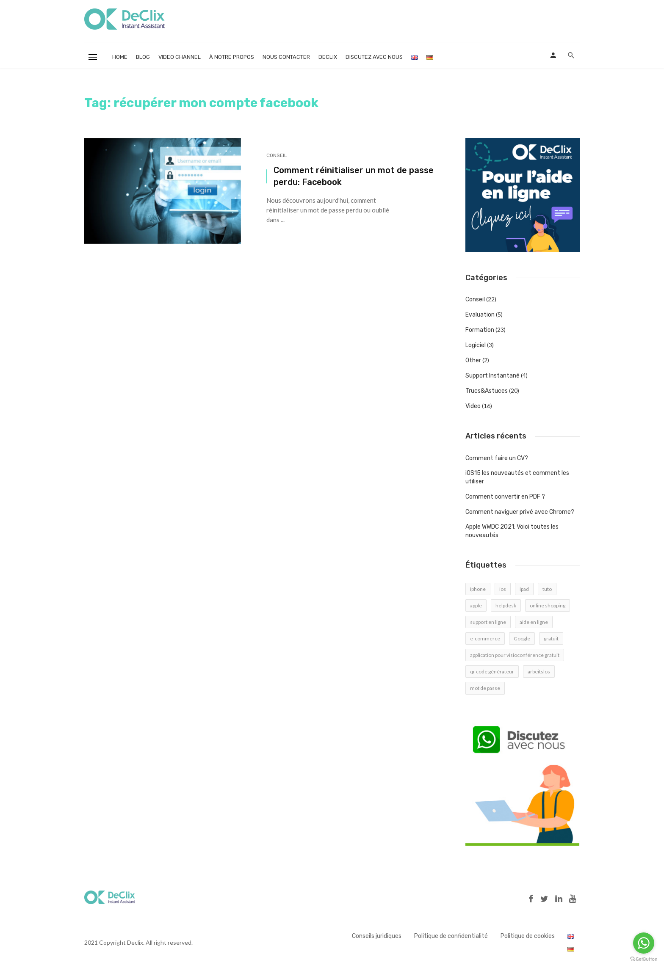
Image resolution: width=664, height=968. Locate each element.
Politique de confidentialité (451, 936)
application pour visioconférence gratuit (514, 655)
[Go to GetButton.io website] (643, 959)
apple (476, 605)
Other (473, 360)
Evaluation (480, 314)
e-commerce (485, 638)
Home (119, 57)
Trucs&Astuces (486, 390)
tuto (547, 589)
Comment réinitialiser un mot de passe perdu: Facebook (354, 176)
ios (502, 589)
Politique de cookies (528, 936)
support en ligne (488, 622)
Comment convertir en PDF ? (505, 496)
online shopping (547, 605)
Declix (327, 57)
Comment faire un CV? (496, 458)
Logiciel (475, 345)
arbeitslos (539, 671)
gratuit (551, 638)
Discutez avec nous (374, 57)
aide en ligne (534, 622)
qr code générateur (492, 671)
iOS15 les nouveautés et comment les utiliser (517, 477)
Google (522, 638)
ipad (524, 589)
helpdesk (505, 605)
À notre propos (231, 57)
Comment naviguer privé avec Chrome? (519, 512)
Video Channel (179, 57)
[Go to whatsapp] (643, 943)
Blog (143, 57)
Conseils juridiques (376, 936)
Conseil (276, 155)
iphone (478, 589)
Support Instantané (492, 375)
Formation (479, 330)
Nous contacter (286, 57)
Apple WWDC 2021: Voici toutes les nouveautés (512, 531)
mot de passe (485, 688)
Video (473, 406)
